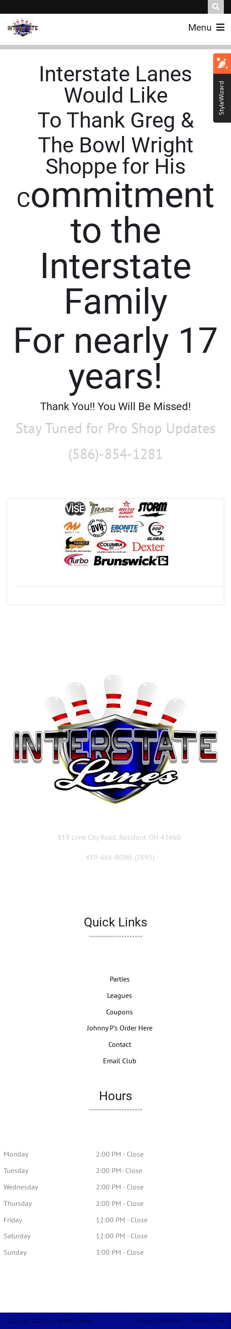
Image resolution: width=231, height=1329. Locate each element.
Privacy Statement (160, 1321)
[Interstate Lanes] (23, 26)
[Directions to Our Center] (119, 837)
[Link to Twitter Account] (87, 889)
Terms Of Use (207, 1321)
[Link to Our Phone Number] (120, 857)
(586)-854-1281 (115, 453)
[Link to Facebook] (117, 889)
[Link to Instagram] (145, 889)
